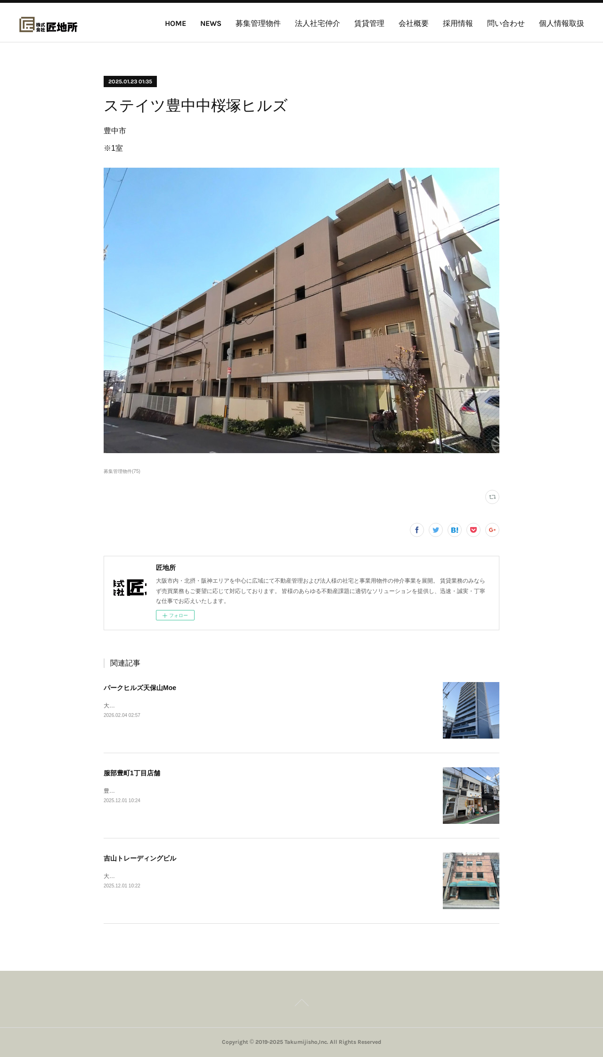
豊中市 (112, 791)
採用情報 (458, 23)
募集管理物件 (258, 23)
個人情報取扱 (561, 23)
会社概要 (414, 23)
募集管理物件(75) (122, 471)
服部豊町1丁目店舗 (132, 773)
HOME (175, 23)
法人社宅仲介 (317, 23)
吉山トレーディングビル (140, 858)
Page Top (301, 1004)
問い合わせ (506, 23)
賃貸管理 (369, 23)
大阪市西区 (118, 876)
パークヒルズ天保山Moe (140, 687)
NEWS (210, 23)
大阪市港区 (118, 705)
